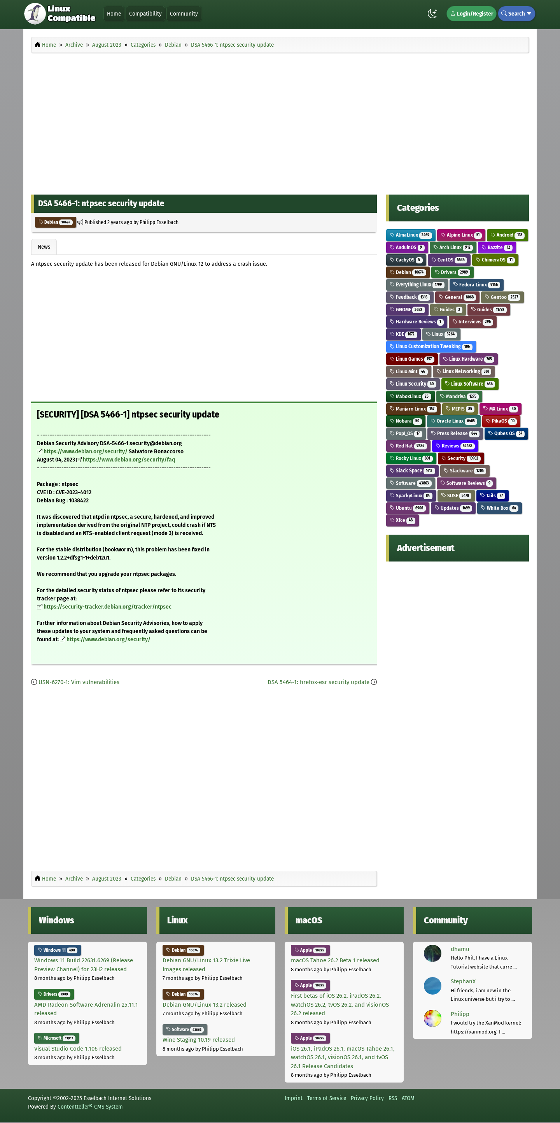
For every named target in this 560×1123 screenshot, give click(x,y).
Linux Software (470, 384)
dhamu (460, 949)
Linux (441, 334)
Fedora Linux (476, 285)
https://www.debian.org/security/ (86, 451)
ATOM (408, 1098)
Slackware (465, 471)
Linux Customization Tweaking (431, 346)
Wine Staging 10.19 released (199, 1039)
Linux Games (412, 359)
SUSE (456, 495)
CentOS (449, 260)
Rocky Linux (411, 458)
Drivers (453, 272)
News (44, 246)
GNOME (407, 309)
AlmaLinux (411, 235)
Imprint (294, 1098)
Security (461, 458)
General (457, 297)
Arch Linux (453, 247)
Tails (492, 495)
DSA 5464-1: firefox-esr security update (318, 682)
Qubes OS (506, 433)
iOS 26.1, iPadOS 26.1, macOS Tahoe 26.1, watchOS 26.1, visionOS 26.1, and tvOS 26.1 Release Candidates (343, 1057)
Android (507, 235)
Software (411, 483)
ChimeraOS (495, 260)
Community (184, 13)
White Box (499, 508)
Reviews (455, 446)
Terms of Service (326, 1098)
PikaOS (501, 421)
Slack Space (412, 471)
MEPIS (460, 409)
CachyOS (406, 260)
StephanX (463, 981)
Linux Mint (409, 371)
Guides (448, 309)
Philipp (460, 1014)
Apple (310, 950)
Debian (55, 222)
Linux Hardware (469, 359)
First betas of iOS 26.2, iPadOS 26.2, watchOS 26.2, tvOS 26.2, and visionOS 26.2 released (340, 1004)
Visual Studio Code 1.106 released (78, 1048)
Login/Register (471, 13)
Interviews (473, 322)
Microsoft (56, 1038)
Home (114, 13)
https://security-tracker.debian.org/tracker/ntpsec (108, 607)
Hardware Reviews (417, 322)
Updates (453, 508)
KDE (403, 334)
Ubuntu (408, 508)
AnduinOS (407, 247)
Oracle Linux (454, 421)
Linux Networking (464, 371)
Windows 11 (57, 950)
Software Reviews (466, 483)
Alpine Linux (461, 235)
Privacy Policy (367, 1098)
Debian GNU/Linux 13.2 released (205, 1004)
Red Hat (408, 446)
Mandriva (459, 396)
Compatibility (145, 13)
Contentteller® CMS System (90, 1106)
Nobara (406, 421)
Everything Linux (417, 285)
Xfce (402, 520)
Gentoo (502, 297)
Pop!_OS (406, 433)
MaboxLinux (410, 396)
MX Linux (500, 409)
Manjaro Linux (413, 409)
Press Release (455, 433)
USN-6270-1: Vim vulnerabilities (78, 682)
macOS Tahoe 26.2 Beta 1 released (335, 960)
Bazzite (497, 247)
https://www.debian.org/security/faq (129, 459)
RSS (392, 1098)
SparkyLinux (411, 495)
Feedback (410, 297)
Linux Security (413, 384)
